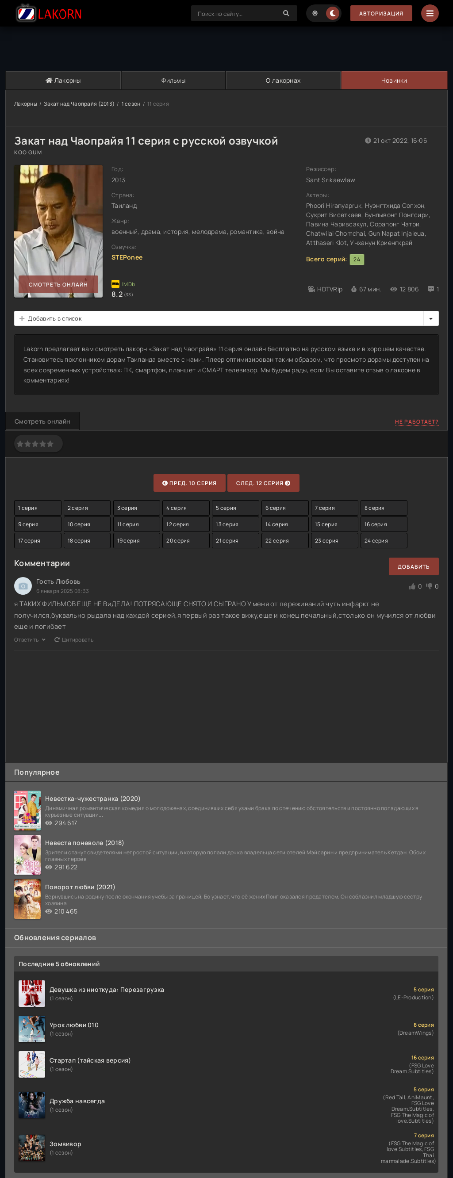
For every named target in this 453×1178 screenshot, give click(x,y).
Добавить (414, 566)
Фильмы (173, 80)
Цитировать (73, 639)
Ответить (30, 639)
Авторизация (381, 13)
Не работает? (417, 421)
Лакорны (63, 80)
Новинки (394, 80)
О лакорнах (283, 80)
